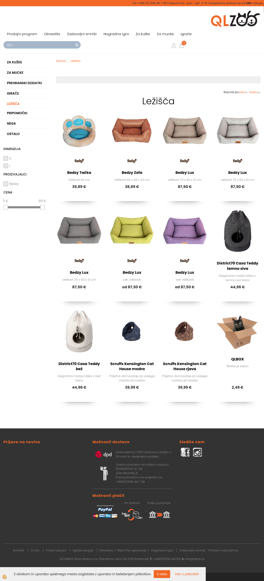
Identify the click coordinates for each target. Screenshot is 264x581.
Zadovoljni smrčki (82, 33)
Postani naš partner (224, 550)
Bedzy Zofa (132, 172)
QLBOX (237, 359)
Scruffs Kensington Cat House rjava (185, 366)
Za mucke (165, 33)
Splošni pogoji (83, 550)
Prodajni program (22, 33)
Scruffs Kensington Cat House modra (132, 366)
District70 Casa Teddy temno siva (237, 266)
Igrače (186, 33)
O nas (35, 550)
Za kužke (143, 33)
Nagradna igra (116, 33)
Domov (61, 61)
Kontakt (18, 550)
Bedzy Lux (184, 172)
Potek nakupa (56, 550)
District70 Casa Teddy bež (79, 366)
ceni (243, 92)
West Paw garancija (132, 550)
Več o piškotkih (187, 574)
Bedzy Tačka (79, 172)
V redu (162, 574)
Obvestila (52, 33)
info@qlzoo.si (194, 559)
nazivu (255, 92)
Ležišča (75, 61)
